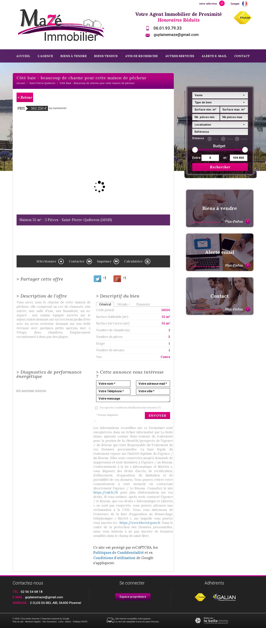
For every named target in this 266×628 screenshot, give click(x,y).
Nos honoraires (50, 621)
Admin (68, 621)
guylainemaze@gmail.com (176, 34)
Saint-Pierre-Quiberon (42, 83)
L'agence (45, 56)
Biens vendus (106, 56)
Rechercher (220, 167)
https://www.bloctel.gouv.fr (139, 523)
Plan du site (18, 621)
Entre (196, 158)
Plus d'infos (237, 221)
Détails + (123, 304)
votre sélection (208, 3)
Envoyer (157, 415)
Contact (242, 56)
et (224, 158)
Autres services (179, 56)
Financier (143, 304)
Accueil (23, 56)
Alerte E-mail (214, 56)
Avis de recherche (141, 56)
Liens (61, 621)
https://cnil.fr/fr (105, 492)
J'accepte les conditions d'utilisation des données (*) (130, 407)
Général (105, 304)
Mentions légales (33, 621)
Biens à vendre (73, 56)
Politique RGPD (80, 621)
